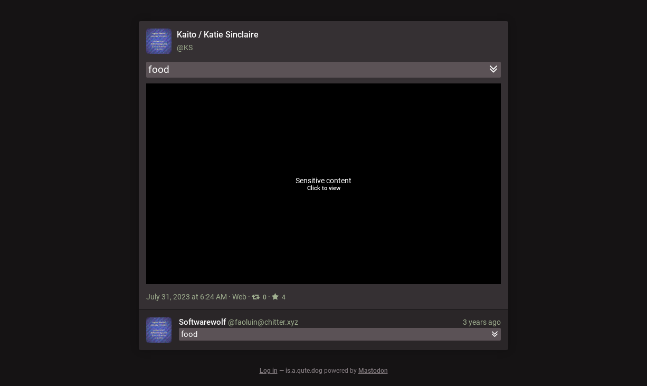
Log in (269, 370)
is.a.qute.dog (304, 370)
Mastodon (373, 370)
